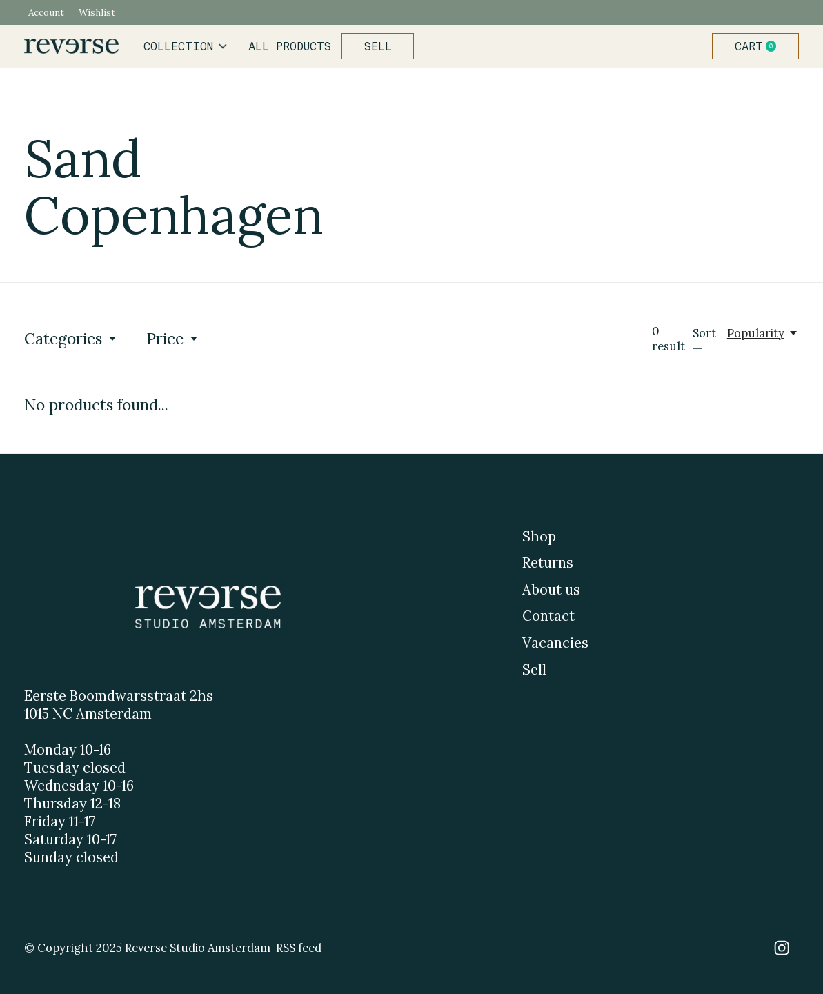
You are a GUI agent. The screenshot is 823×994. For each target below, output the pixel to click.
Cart (761, 46)
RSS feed (298, 947)
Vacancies (555, 643)
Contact (548, 616)
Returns (547, 563)
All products (289, 46)
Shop (539, 537)
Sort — (704, 341)
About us (551, 590)
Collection (185, 46)
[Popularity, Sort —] (763, 333)
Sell (378, 46)
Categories (71, 338)
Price (172, 338)
